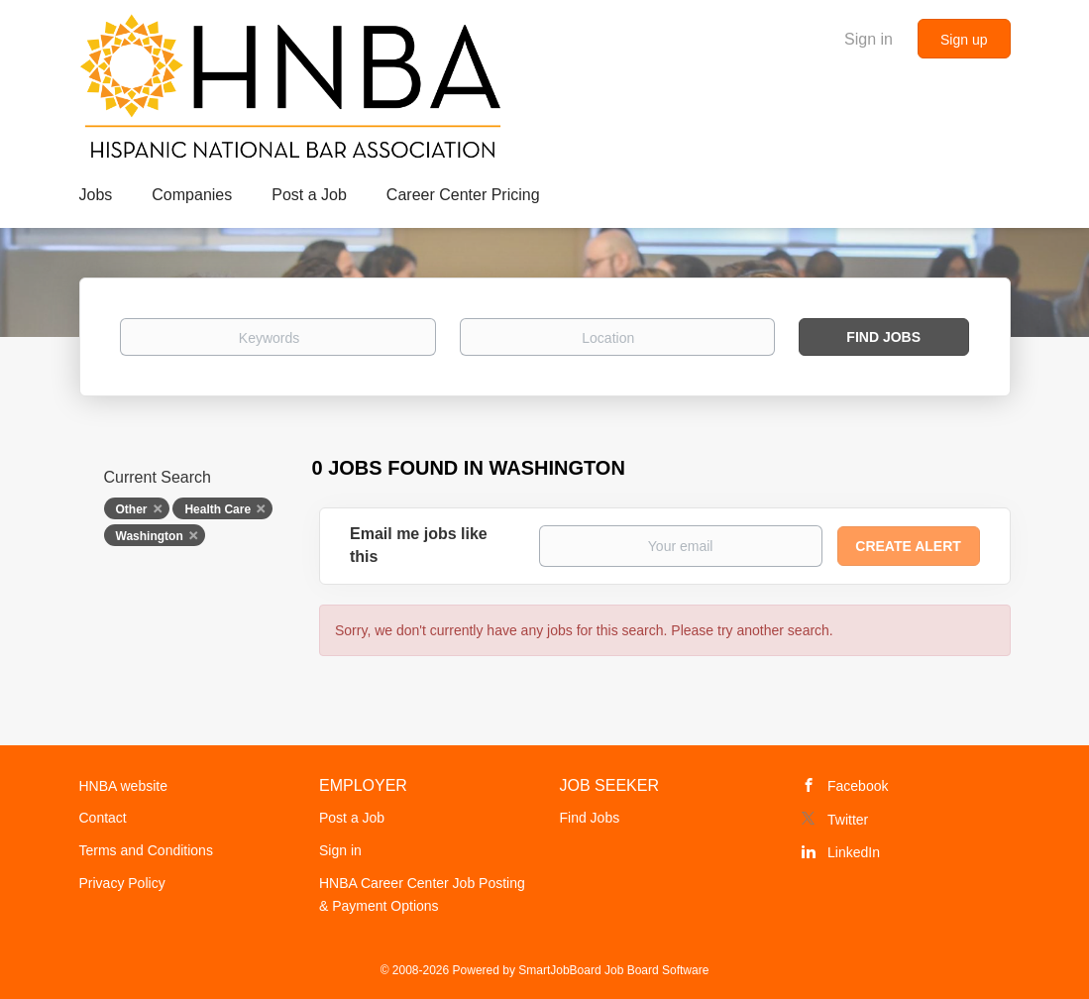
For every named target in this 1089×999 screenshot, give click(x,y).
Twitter (847, 820)
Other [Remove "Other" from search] (132, 509)
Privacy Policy (122, 883)
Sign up (963, 40)
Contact (103, 818)
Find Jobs (883, 337)
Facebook (857, 786)
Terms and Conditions (146, 850)
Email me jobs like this (419, 545)
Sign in (868, 39)
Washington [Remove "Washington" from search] (149, 536)
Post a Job (351, 818)
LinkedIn (853, 852)
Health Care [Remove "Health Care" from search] (217, 509)
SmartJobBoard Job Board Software (613, 970)
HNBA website (123, 786)
